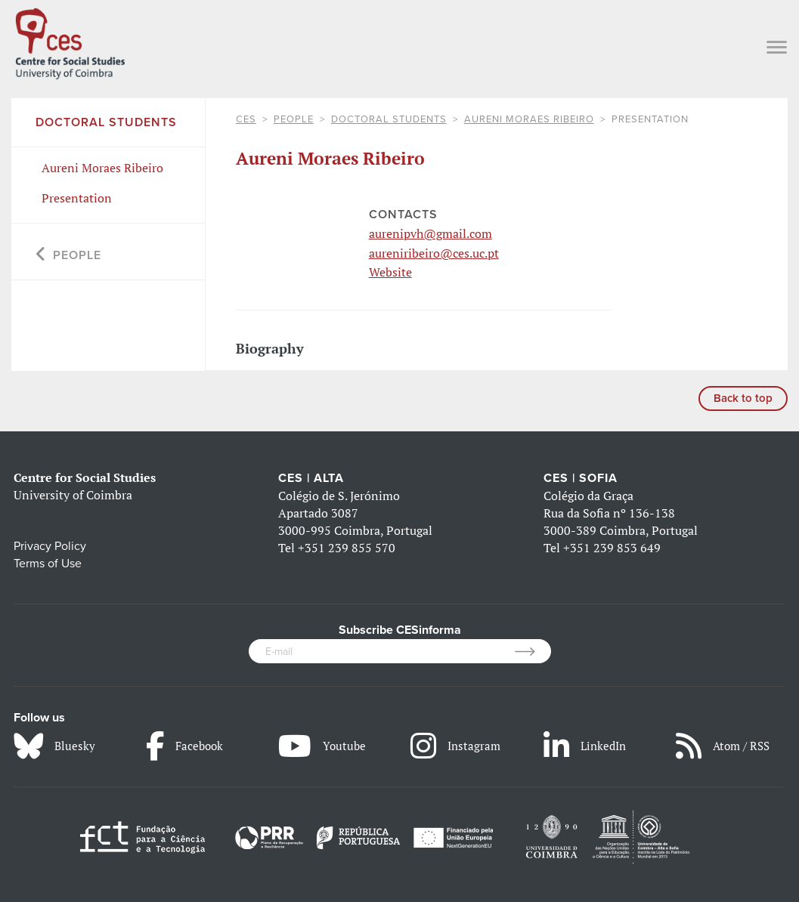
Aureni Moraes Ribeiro (529, 119)
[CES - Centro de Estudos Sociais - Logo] (70, 40)
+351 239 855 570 (346, 547)
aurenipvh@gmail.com (430, 233)
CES (246, 119)
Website (390, 272)
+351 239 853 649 (612, 547)
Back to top (743, 398)
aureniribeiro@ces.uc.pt (434, 253)
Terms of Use (48, 563)
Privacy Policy (50, 546)
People (294, 119)
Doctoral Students (389, 119)
